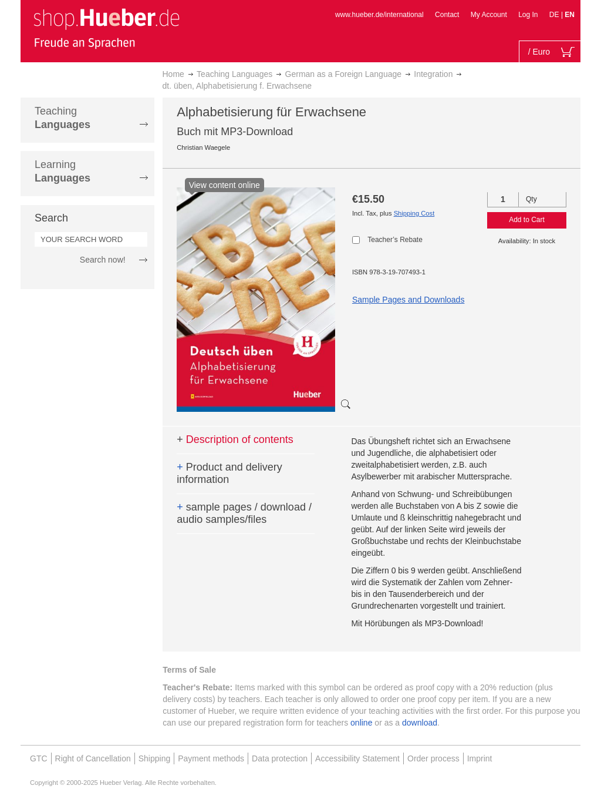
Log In (528, 15)
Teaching (62, 117)
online (361, 722)
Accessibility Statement (357, 758)
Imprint (479, 758)
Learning (62, 171)
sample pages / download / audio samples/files (244, 513)
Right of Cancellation (93, 758)
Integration (433, 74)
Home (173, 74)
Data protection (280, 758)
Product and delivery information (229, 473)
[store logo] (106, 28)
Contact (447, 15)
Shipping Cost (414, 213)
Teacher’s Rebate (395, 239)
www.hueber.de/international (379, 15)
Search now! (103, 259)
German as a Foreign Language (343, 74)
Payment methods (211, 758)
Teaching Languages (234, 74)
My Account (489, 15)
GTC (39, 758)
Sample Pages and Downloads (408, 299)
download (419, 722)
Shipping (155, 758)
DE (555, 15)
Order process (433, 758)
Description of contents (235, 439)
